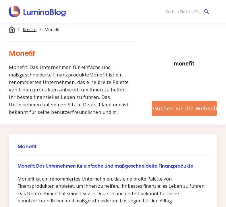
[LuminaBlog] (37, 11)
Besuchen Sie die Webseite (184, 108)
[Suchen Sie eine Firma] (186, 12)
